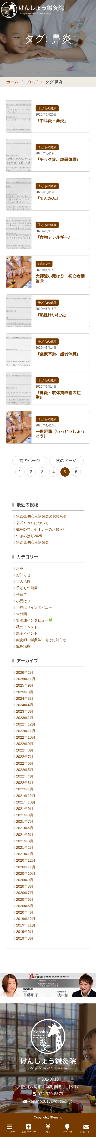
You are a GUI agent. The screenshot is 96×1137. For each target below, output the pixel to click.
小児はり (23, 601)
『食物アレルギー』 (54, 237)
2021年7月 (24, 821)
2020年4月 (24, 912)
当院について (29, 1128)
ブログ (32, 82)
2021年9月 (24, 809)
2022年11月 (25, 731)
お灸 (19, 568)
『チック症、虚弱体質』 (58, 160)
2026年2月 (24, 672)
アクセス (67, 1128)
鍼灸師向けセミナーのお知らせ (41, 529)
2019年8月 (24, 938)
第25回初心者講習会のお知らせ (41, 516)
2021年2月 (24, 847)
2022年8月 (24, 750)
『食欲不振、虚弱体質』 (58, 354)
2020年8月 (24, 886)
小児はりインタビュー (34, 607)
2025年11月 (25, 679)
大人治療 (23, 581)
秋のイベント (27, 627)
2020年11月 (25, 867)
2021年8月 (24, 815)
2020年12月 (25, 860)
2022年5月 (24, 770)
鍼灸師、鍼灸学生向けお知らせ (41, 640)
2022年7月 (24, 757)
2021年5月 (24, 835)
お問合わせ (86, 1128)
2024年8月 (24, 698)
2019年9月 (24, 932)
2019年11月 (25, 925)
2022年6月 (24, 763)
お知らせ (44, 264)
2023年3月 (24, 711)
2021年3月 (24, 841)
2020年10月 (25, 873)
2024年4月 (24, 705)
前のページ (29, 460)
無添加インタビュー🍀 (34, 620)
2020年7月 (24, 893)
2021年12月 (25, 796)
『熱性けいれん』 (52, 315)
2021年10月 (25, 802)
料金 (48, 1128)
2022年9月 (24, 744)
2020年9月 (24, 880)
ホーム (12, 82)
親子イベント (27, 633)
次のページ (66, 460)
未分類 (21, 614)
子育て (21, 594)
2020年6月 (24, 899)
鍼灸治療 (23, 646)
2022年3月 (24, 783)
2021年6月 (24, 828)
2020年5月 (24, 906)
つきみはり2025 (29, 536)
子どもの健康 (47, 108)
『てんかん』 (48, 198)
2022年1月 (24, 789)
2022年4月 (24, 776)
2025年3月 (24, 692)
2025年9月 (24, 685)
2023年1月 (24, 718)
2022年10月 (25, 737)
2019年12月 (25, 919)
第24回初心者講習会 (32, 542)
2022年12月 (25, 724)
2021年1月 (24, 854)
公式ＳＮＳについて (32, 523)
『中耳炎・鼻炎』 (52, 121)
